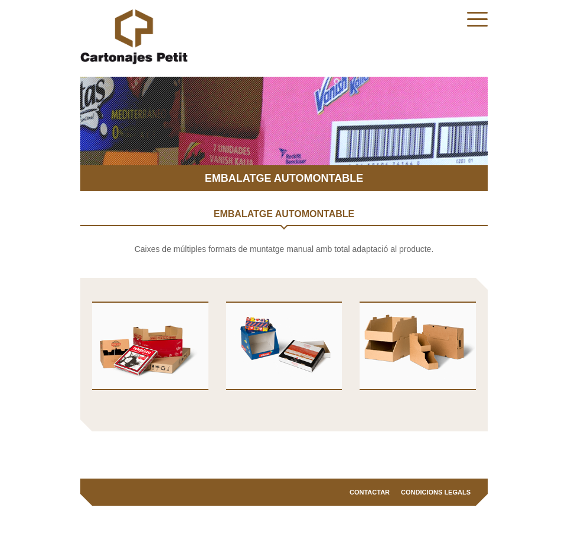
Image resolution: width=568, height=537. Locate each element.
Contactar (370, 492)
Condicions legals (436, 492)
